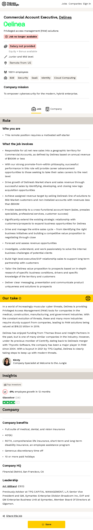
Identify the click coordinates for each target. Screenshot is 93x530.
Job (36, 109)
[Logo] (10, 4)
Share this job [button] (12, 515)
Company (53, 109)
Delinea (65, 17)
